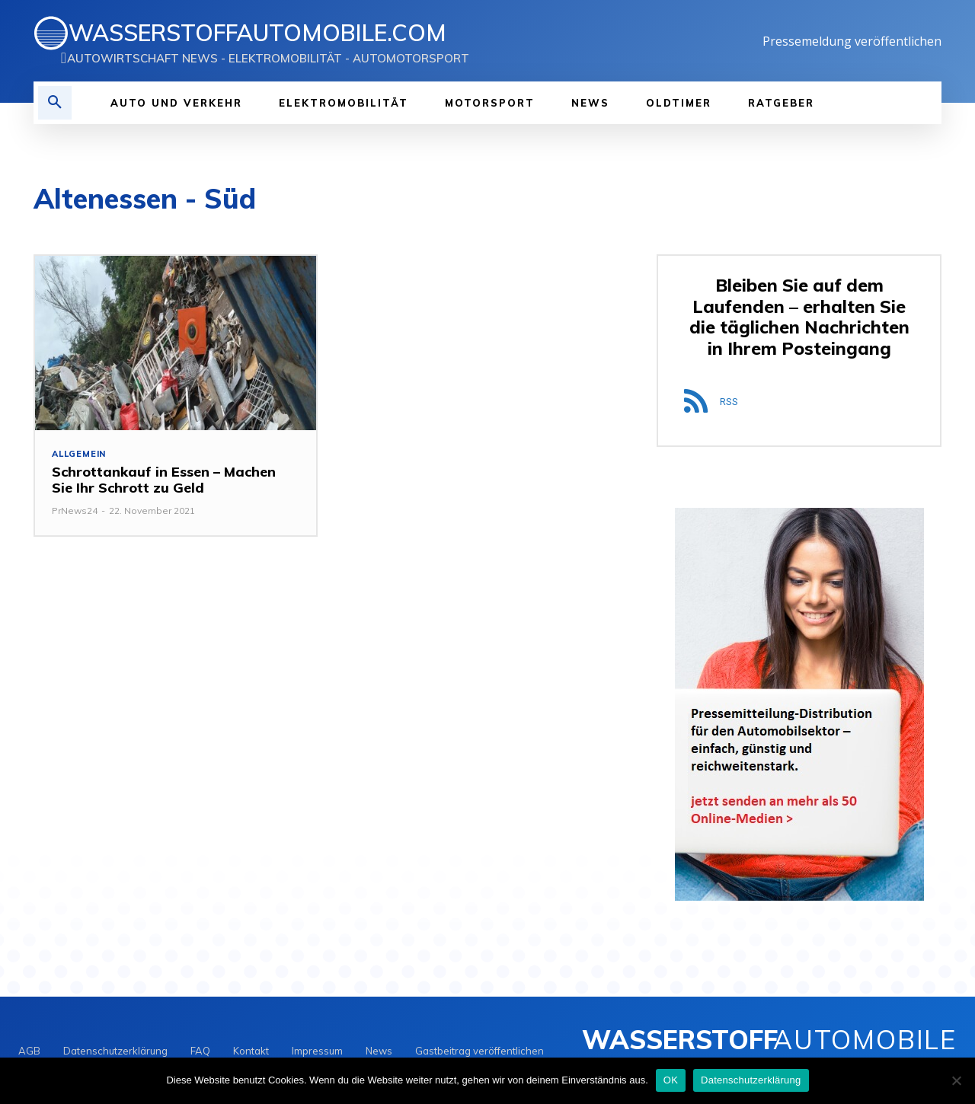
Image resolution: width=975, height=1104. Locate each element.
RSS (729, 401)
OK (670, 1080)
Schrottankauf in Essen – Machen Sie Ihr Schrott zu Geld (164, 480)
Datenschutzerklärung (751, 1080)
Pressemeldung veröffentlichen (851, 41)
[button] (55, 103)
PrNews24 (75, 510)
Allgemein (79, 454)
